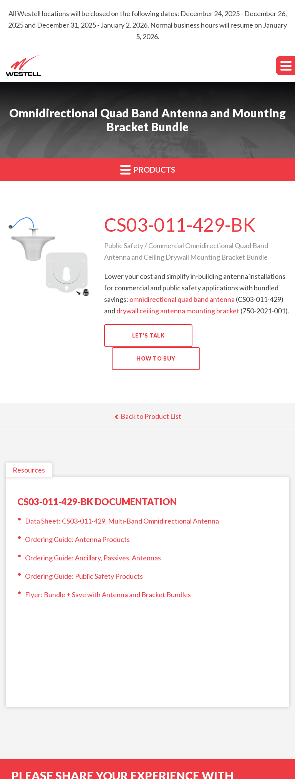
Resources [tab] (29, 470)
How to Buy (156, 358)
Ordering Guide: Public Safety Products (84, 576)
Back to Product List (147, 416)
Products (147, 169)
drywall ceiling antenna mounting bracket (177, 310)
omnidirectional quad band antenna (182, 299)
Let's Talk (148, 335)
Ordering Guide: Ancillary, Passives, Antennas (93, 557)
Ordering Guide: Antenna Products (77, 539)
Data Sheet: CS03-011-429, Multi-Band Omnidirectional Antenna (122, 521)
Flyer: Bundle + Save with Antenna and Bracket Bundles (108, 594)
